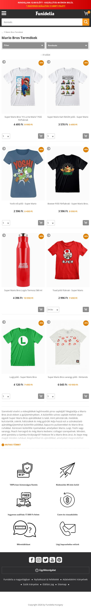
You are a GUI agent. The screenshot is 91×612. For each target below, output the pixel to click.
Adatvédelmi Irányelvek (75, 579)
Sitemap (62, 584)
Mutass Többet (13, 444)
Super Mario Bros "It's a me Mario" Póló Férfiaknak (23, 118)
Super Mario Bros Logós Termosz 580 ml (23, 290)
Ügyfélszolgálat (45, 570)
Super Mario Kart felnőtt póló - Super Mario (67, 116)
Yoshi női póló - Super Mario (23, 203)
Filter (6, 45)
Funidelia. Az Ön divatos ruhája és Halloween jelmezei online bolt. (45, 14)
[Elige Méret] (6, 136)
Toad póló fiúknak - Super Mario (68, 290)
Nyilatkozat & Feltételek (46, 579)
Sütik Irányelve (31, 584)
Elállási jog (48, 584)
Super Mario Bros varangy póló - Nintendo (68, 377)
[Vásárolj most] (41, 136)
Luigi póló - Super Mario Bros (23, 377)
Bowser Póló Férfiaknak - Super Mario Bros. (68, 203)
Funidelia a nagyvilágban (17, 579)
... (2, 32)
